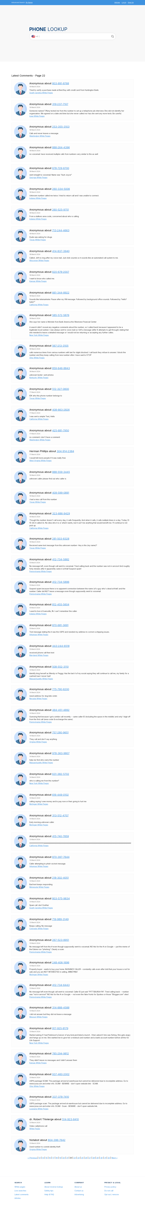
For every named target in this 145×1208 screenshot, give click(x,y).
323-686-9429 (61, 513)
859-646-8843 (61, 368)
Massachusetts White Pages (41, 679)
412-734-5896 (60, 581)
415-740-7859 (60, 836)
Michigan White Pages (38, 804)
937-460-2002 (61, 1074)
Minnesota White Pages (39, 887)
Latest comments (22, 1194)
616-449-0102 (60, 794)
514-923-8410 (70, 1119)
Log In (124, 2)
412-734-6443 (61, 985)
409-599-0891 (60, 492)
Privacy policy (110, 1187)
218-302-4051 (60, 877)
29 (97, 1158)
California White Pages (39, 305)
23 (75, 1158)
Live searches (20, 1191)
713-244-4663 (60, 230)
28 (94, 1158)
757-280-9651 (60, 732)
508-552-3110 (60, 666)
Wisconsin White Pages (39, 260)
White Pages (34, 1129)
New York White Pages (39, 335)
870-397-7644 (61, 856)
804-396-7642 (56, 1140)
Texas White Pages (37, 240)
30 (101, 1158)
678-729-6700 (60, 168)
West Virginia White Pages (40, 460)
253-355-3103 (61, 126)
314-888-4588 (60, 1007)
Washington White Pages (39, 136)
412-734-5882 (60, 559)
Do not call (108, 1191)
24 (78, 1158)
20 (64, 1158)
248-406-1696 (60, 962)
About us (78, 1187)
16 (50, 1158)
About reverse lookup (53, 1187)
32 (109, 1158)
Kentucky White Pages (38, 377)
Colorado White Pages (39, 928)
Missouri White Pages (38, 1017)
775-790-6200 (60, 689)
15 (46, 1158)
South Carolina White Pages (41, 93)
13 (39, 1158)
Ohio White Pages (37, 358)
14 (43, 1158)
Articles (117, 2)
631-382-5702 (60, 774)
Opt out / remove (111, 1194)
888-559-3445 (61, 471)
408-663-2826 (61, 409)
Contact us (78, 1191)
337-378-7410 (60, 1096)
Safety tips (48, 1191)
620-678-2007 (60, 271)
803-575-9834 (61, 898)
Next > (115, 1158)
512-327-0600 (60, 388)
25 (82, 1158)
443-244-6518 (61, 645)
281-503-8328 (60, 538)
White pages (20, 1187)
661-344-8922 (60, 292)
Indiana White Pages (38, 198)
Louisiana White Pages (38, 1109)
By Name (29, 2)
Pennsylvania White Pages (40, 571)
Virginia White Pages (38, 742)
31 (105, 1158)
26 (86, 1158)
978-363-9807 (61, 753)
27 (90, 1158)
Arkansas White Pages (38, 634)
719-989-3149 (60, 919)
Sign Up (131, 2)
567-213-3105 (60, 345)
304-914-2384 (65, 451)
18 (57, 1158)
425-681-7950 (60, 430)
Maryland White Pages (38, 655)
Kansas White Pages (38, 281)
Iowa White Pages (37, 116)
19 (60, 1158)
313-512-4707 (60, 815)
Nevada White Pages (38, 698)
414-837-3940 (61, 251)
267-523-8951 (60, 939)
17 (53, 1158)
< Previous (33, 1158)
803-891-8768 (60, 83)
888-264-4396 (61, 147)
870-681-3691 (60, 625)
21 (67, 1158)
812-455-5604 (60, 604)
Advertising (79, 1194)
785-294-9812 (60, 1053)
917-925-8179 (60, 1028)
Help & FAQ (49, 1194)
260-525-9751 (60, 209)
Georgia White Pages (38, 177)
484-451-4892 (61, 709)
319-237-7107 (60, 104)
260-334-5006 (61, 188)
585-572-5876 (60, 315)
